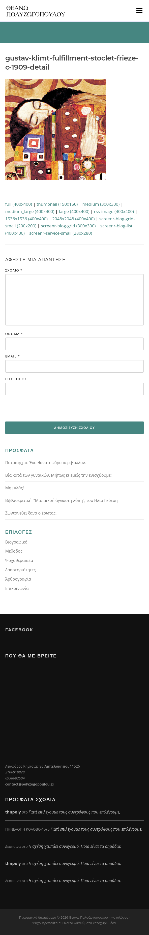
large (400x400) (74, 211)
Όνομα (14, 333)
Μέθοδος (13, 551)
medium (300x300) (101, 204)
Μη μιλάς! (14, 488)
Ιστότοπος (16, 379)
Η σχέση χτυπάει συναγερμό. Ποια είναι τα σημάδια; (74, 846)
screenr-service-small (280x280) (60, 233)
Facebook (19, 629)
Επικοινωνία (17, 588)
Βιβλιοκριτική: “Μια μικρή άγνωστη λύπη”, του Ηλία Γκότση (61, 500)
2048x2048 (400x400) (73, 219)
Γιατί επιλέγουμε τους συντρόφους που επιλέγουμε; (75, 812)
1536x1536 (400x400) (26, 219)
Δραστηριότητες (20, 569)
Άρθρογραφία (18, 579)
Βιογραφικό (16, 542)
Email (12, 356)
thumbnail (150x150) (57, 204)
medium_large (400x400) (29, 211)
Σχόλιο (14, 270)
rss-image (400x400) (114, 211)
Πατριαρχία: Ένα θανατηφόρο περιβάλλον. (45, 462)
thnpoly (13, 812)
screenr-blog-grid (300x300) (68, 226)
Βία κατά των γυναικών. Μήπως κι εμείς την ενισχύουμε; (58, 475)
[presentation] (43, 408)
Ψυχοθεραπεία (19, 560)
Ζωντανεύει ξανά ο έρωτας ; (31, 513)
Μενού (139, 11)
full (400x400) (18, 204)
